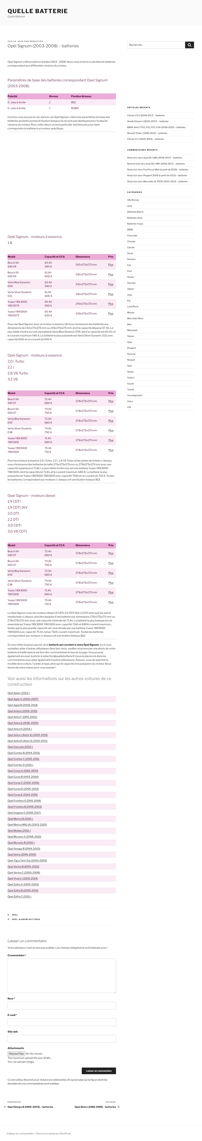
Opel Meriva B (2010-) (20, 818)
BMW (130, 229)
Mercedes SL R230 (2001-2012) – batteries (165, 181)
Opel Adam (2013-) (19, 693)
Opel (15, 915)
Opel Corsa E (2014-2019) (23, 794)
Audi (129, 206)
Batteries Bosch (135, 211)
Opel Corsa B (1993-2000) (23, 776)
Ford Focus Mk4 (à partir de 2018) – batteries (165, 169)
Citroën (131, 247)
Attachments (16, 1048)
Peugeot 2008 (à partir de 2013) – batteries (165, 175)
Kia (129, 300)
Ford (129, 271)
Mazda (130, 312)
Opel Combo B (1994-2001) (24, 752)
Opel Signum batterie (26, 919)
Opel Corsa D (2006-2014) (23, 788)
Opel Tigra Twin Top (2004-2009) (27, 860)
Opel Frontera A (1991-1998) (24, 800)
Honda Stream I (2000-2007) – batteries (147, 121)
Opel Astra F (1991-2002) (22, 716)
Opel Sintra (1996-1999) (22, 854)
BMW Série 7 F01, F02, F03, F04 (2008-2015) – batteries (156, 127)
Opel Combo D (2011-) (20, 764)
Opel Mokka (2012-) (19, 830)
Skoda (130, 371)
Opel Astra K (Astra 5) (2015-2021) (28, 740)
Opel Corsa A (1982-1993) (23, 770)
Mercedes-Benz (135, 318)
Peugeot (131, 348)
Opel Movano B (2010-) (21, 842)
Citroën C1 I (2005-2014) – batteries (145, 139)
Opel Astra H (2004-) (20, 728)
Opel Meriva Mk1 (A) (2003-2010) (27, 824)
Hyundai (131, 282)
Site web (13, 1031)
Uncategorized (134, 395)
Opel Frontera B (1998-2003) (25, 806)
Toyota (130, 389)
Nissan (130, 336)
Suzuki (130, 383)
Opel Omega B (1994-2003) (24, 848)
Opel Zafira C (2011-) (19, 896)
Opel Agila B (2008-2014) (23, 705)
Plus (110, 264)
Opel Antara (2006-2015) (22, 711)
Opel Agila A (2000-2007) (23, 699)
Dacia (130, 253)
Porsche (131, 354)
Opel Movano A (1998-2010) (24, 836)
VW (129, 407)
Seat (129, 365)
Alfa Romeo (133, 200)
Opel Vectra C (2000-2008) (24, 872)
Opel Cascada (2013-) (20, 746)
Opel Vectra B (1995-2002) (23, 866)
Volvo (130, 401)
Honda (130, 277)
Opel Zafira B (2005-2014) (23, 890)
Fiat (129, 265)
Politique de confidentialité (20, 1133)
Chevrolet (132, 235)
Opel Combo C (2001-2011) (23, 758)
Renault (131, 359)
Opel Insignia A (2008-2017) (24, 812)
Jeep (129, 294)
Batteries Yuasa (135, 223)
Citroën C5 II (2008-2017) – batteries (146, 115)
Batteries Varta (135, 217)
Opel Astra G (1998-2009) (23, 722)
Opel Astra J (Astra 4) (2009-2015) (28, 734)
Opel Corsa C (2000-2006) (23, 782)
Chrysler (131, 241)
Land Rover (133, 306)
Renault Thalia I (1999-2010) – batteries (147, 133)
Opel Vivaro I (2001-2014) (23, 878)
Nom (11, 998)
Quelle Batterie (38, 11)
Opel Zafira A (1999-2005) (23, 884)
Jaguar (130, 288)
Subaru (130, 377)
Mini (129, 324)
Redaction (36, 41)
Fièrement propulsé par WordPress (53, 1133)
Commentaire (17, 955)
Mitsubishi (132, 330)
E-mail (12, 1015)
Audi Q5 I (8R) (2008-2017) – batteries (162, 157)
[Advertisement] (62, 158)
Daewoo (131, 259)
